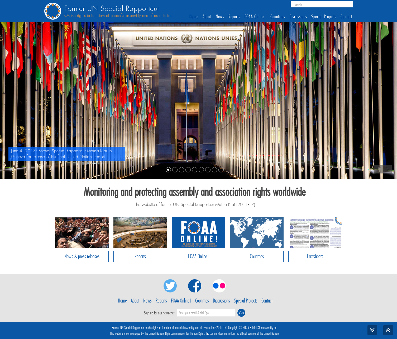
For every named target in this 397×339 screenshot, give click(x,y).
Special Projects (323, 16)
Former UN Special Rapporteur (111, 8)
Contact (346, 16)
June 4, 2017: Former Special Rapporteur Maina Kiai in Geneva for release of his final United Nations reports (61, 153)
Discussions (298, 16)
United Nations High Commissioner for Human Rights (177, 333)
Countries (277, 16)
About (207, 16)
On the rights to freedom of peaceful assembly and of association (118, 15)
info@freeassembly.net (264, 328)
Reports (234, 16)
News (220, 16)
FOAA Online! (255, 16)
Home (193, 16)
